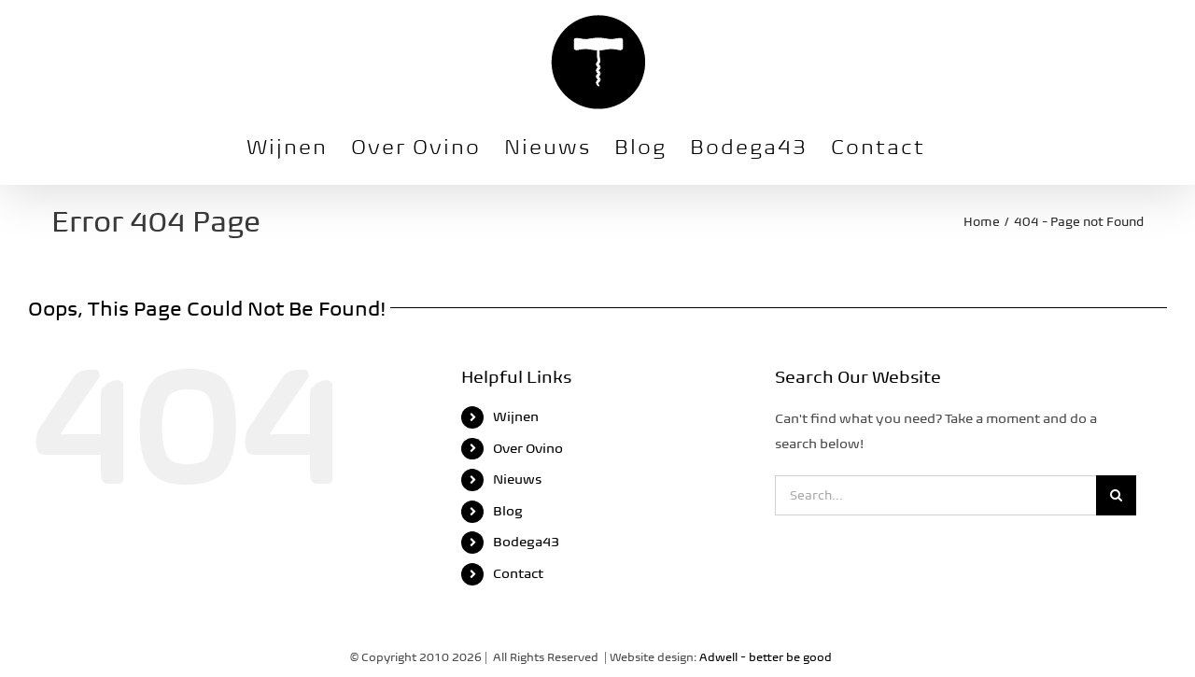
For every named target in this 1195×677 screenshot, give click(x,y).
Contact (518, 573)
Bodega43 (526, 541)
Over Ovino (528, 448)
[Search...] (935, 495)
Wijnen (516, 416)
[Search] (1116, 495)
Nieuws (517, 479)
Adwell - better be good (765, 657)
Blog (508, 510)
